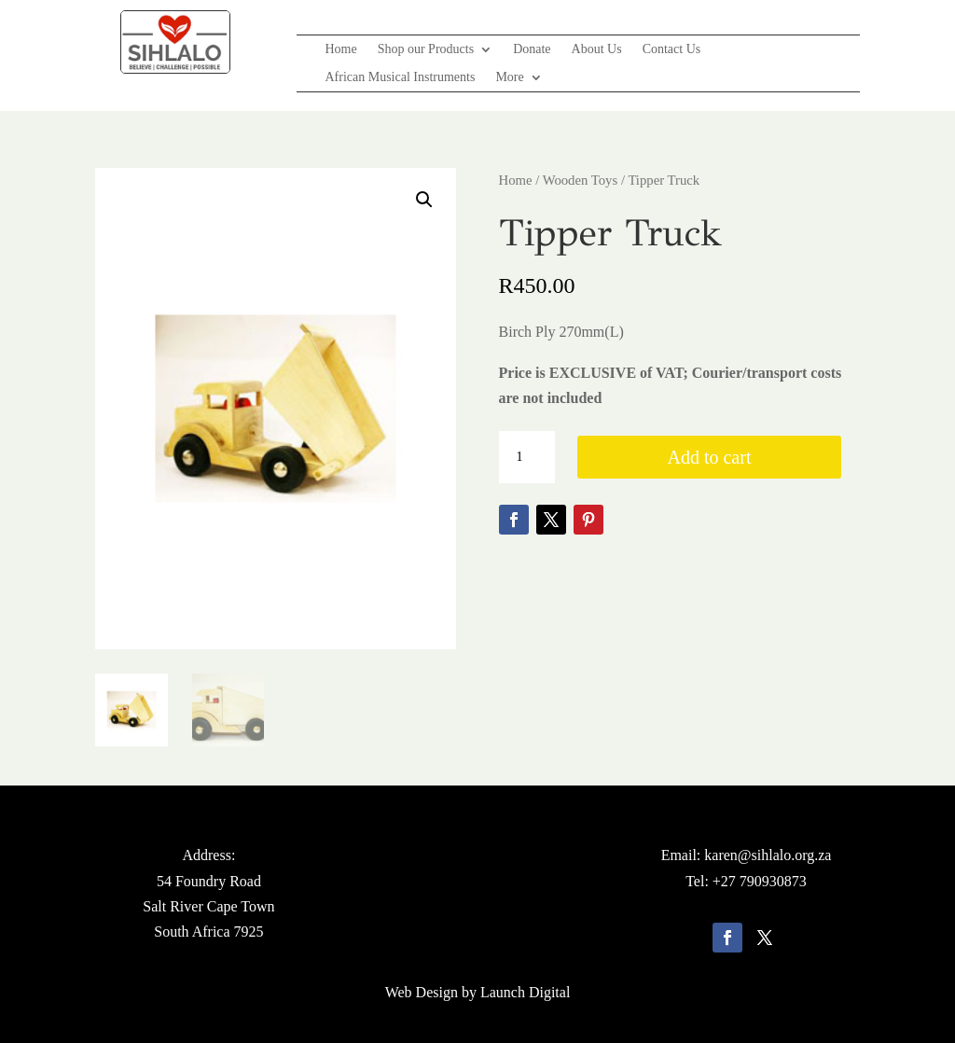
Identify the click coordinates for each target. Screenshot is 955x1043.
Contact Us (672, 49)
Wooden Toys (580, 180)
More (509, 77)
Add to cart (709, 457)
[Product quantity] (527, 457)
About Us (597, 49)
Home (340, 49)
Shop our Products (426, 49)
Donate (531, 49)
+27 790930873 (760, 881)
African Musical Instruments (400, 77)
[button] (424, 199)
